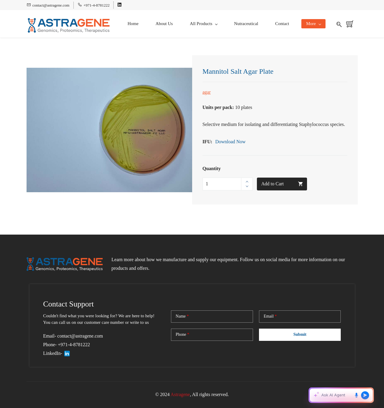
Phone (182, 334)
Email (270, 316)
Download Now (231, 141)
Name (182, 316)
